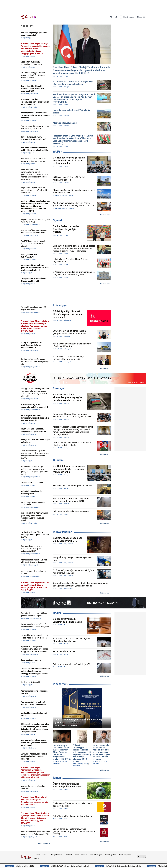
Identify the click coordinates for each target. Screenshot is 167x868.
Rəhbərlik (69, 855)
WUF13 (57, 151)
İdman (57, 777)
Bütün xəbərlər (104, 215)
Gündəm (58, 460)
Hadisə (57, 613)
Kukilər (36, 859)
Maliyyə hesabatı (56, 855)
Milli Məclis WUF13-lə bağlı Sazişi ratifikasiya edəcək (85, 866)
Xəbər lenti (27, 25)
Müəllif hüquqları (96, 855)
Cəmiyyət (59, 388)
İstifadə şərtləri (110, 855)
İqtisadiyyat (60, 305)
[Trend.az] (28, 17)
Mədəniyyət (60, 683)
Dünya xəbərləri (62, 532)
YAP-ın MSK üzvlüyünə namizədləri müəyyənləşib (138, 866)
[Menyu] (141, 17)
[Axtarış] (111, 17)
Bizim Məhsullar (81, 855)
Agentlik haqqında (40, 855)
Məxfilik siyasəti (125, 855)
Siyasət (57, 220)
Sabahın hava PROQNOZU (40, 866)
